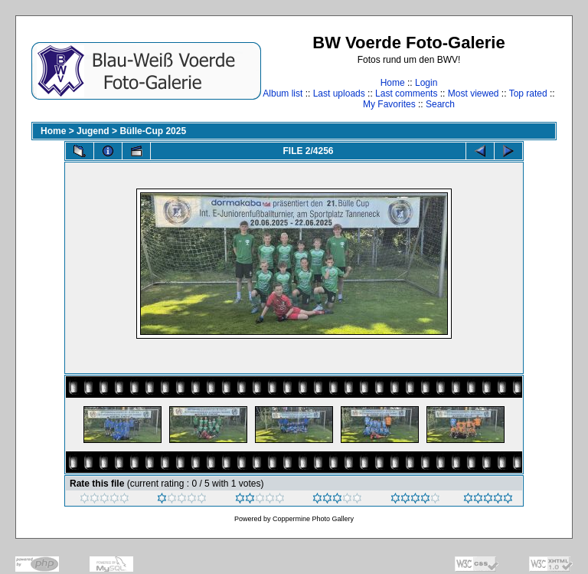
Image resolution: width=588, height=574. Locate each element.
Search (440, 104)
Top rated (528, 93)
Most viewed (473, 93)
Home (393, 82)
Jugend (93, 131)
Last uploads (339, 93)
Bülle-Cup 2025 (152, 131)
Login (426, 82)
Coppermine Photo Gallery (313, 519)
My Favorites (389, 104)
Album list (282, 93)
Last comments (406, 93)
